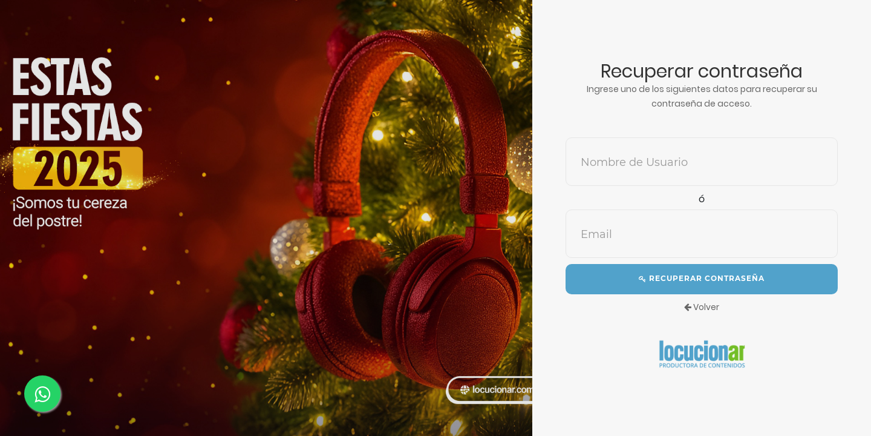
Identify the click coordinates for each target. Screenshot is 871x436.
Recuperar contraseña (702, 278)
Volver (701, 307)
